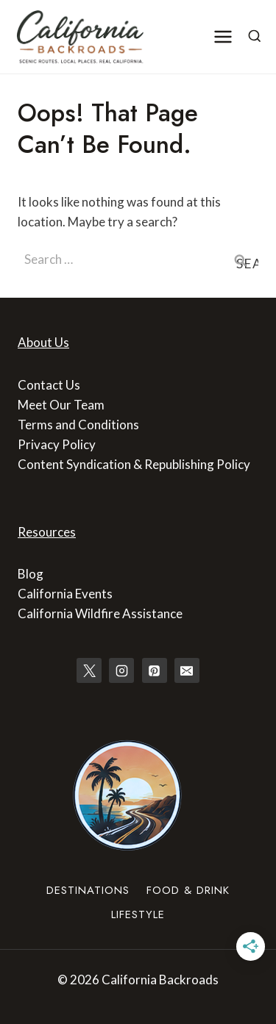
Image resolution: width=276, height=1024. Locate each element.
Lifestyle (138, 914)
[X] (89, 670)
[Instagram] (121, 670)
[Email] (186, 670)
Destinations (88, 890)
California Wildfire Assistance (100, 613)
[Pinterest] (154, 670)
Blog (30, 573)
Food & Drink (188, 890)
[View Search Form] (254, 36)
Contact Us (49, 385)
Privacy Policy (57, 444)
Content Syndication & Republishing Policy (134, 464)
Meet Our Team (61, 404)
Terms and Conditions (78, 424)
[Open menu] (223, 36)
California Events (65, 593)
